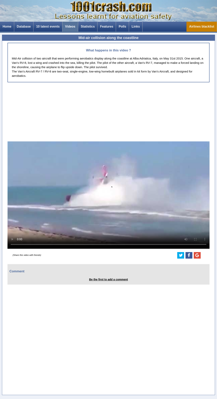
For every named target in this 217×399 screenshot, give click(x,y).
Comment (16, 271)
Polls (122, 26)
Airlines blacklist (201, 26)
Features (106, 26)
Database (24, 26)
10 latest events (48, 26)
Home (7, 26)
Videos (70, 26)
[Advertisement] (108, 111)
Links (136, 26)
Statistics (88, 26)
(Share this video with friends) (27, 255)
